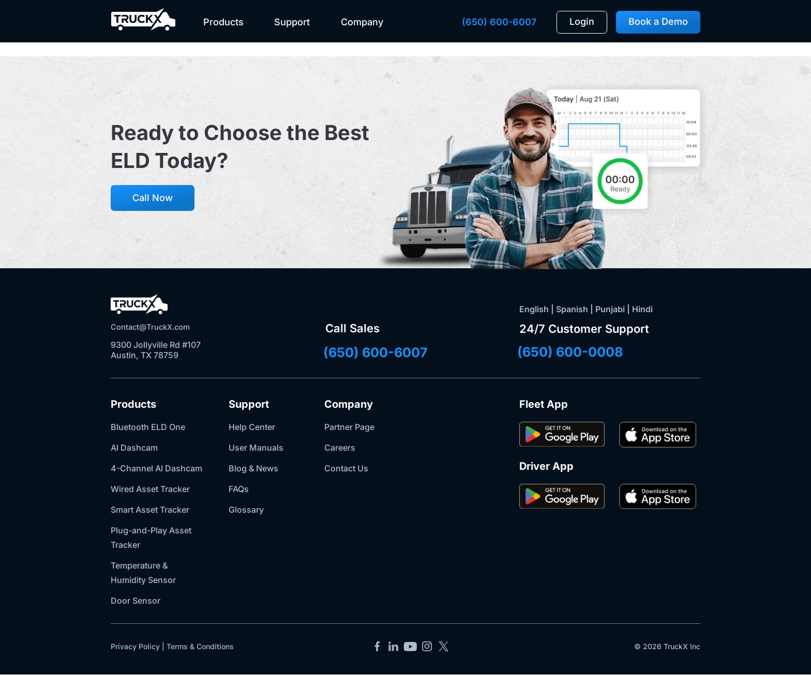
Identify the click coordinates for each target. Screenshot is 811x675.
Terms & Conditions (200, 646)
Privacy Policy (135, 646)
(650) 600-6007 (499, 22)
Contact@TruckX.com (154, 326)
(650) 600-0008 (592, 351)
